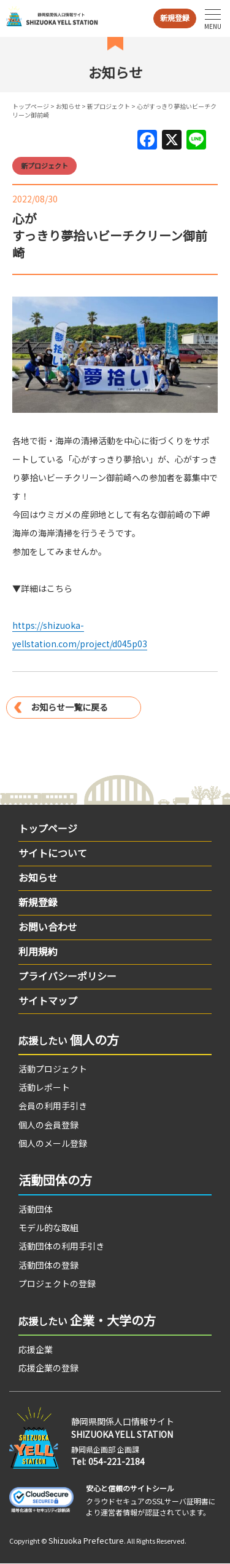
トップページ (30, 106)
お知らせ (68, 106)
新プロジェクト (108, 106)
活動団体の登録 (48, 1265)
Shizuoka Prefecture (86, 1540)
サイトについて (52, 852)
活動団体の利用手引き (61, 1246)
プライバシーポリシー (67, 975)
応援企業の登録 (48, 1368)
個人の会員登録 (48, 1125)
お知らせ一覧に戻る (69, 707)
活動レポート (44, 1087)
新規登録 (175, 17)
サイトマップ (47, 1000)
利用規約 (38, 951)
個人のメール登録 (52, 1143)
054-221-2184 (116, 1461)
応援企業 (35, 1349)
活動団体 (35, 1209)
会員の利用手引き (52, 1105)
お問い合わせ (47, 926)
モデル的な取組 (48, 1227)
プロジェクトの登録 (57, 1283)
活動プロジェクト (52, 1069)
